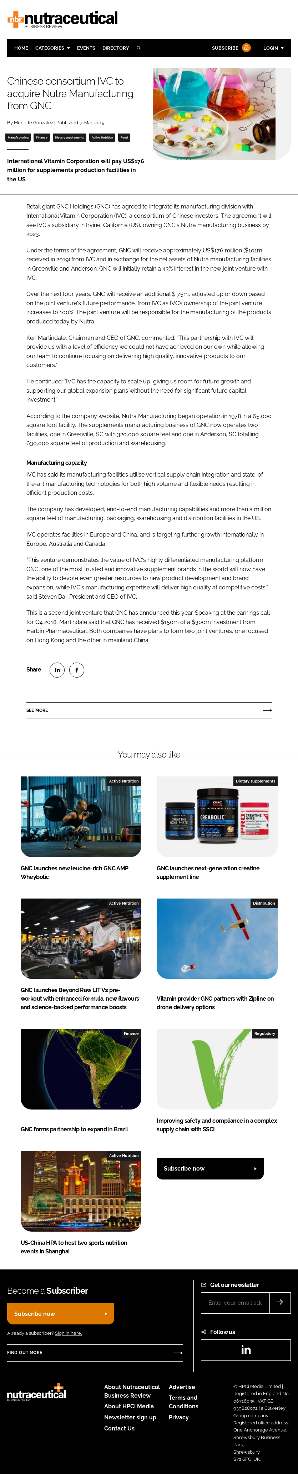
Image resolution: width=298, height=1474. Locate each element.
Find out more (24, 1352)
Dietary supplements (69, 137)
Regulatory (264, 1033)
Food (124, 137)
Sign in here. (68, 1333)
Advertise (182, 1387)
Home (21, 48)
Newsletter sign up (130, 1417)
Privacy (179, 1417)
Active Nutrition (102, 137)
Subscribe (230, 48)
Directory (115, 48)
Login (270, 48)
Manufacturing (18, 137)
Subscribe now (184, 1168)
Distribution (264, 903)
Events (86, 48)
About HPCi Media (129, 1406)
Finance (41, 137)
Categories (49, 48)
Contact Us (119, 1428)
